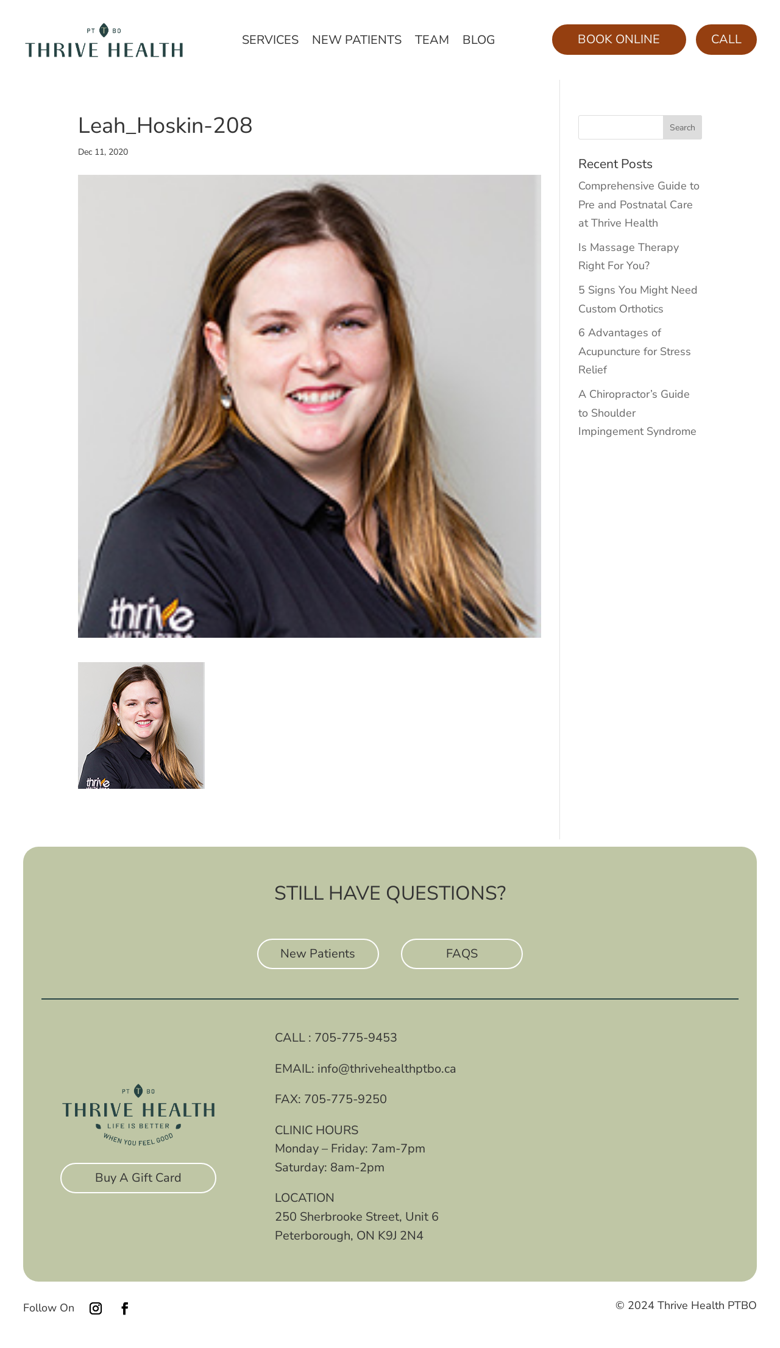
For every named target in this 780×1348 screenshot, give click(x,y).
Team (432, 42)
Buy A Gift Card (138, 1178)
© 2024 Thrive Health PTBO (686, 1305)
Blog (479, 42)
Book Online (619, 39)
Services (270, 42)
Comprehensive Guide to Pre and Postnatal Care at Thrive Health (639, 204)
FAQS (462, 953)
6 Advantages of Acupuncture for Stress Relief (634, 351)
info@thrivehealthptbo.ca (386, 1068)
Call (726, 39)
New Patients (357, 42)
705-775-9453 (355, 1037)
